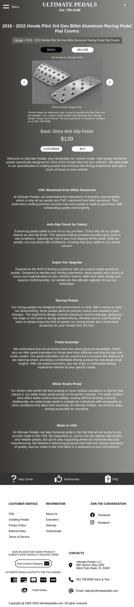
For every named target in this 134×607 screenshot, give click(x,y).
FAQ (11, 513)
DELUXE (82, 49)
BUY (82, 148)
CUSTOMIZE (51, 148)
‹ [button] (24, 82)
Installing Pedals (19, 519)
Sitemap (51, 525)
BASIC (51, 49)
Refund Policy (17, 531)
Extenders (52, 519)
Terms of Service (19, 536)
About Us (51, 513)
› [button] (110, 82)
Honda (18, 40)
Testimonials (53, 531)
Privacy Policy (17, 525)
